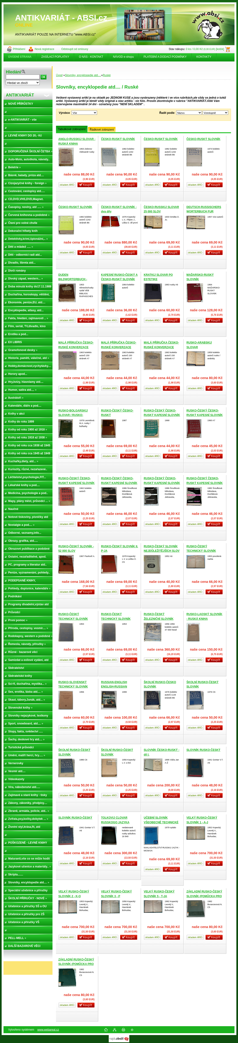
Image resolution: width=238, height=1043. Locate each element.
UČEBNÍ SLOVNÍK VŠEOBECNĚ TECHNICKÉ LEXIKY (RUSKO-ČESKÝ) (161, 822)
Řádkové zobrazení (102, 129)
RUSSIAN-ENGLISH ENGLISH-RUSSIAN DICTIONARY (114, 687)
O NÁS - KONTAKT (91, 56)
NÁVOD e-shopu (123, 56)
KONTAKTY (203, 56)
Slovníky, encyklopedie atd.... (83, 75)
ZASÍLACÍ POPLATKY (55, 56)
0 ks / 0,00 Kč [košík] (205, 49)
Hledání (13, 72)
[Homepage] (20, 56)
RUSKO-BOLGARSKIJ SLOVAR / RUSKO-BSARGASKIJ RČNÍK (73, 415)
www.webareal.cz (48, 1029)
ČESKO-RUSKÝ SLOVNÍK (118, 139)
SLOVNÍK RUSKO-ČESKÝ (203, 750)
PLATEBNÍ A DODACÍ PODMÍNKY (165, 56)
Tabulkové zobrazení (72, 129)
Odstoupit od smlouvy (74, 49)
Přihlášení (19, 49)
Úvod (59, 75)
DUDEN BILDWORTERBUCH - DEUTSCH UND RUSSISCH (76, 279)
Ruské (107, 75)
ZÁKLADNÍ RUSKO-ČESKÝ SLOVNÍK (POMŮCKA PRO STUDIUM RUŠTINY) (204, 896)
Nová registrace (44, 49)
